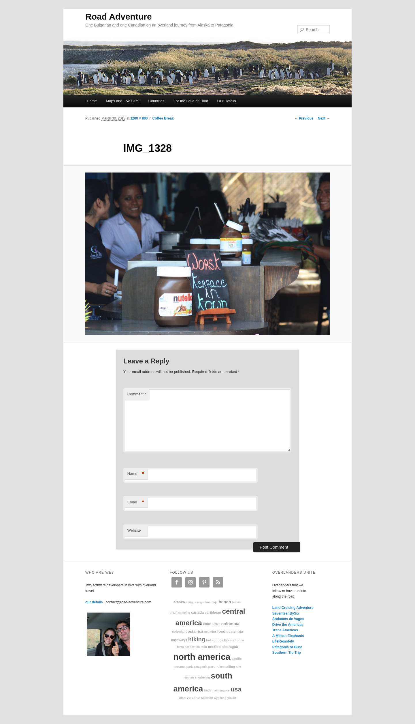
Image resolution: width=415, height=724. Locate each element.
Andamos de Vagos (288, 619)
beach (224, 601)
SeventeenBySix (285, 613)
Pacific (236, 658)
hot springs (214, 640)
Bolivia (236, 602)
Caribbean (213, 613)
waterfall (207, 698)
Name (135, 474)
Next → (324, 118)
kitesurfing (232, 640)
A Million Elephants (288, 636)
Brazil (173, 612)
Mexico (214, 647)
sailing (230, 666)
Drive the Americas (287, 625)
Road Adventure (118, 16)
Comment (136, 394)
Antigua (191, 602)
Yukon (231, 698)
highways (179, 640)
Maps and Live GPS (122, 101)
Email (135, 502)
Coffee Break (163, 118)
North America (201, 657)
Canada (197, 612)
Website (134, 530)
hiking (196, 639)
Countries (156, 101)
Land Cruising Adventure (293, 608)
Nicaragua (230, 647)
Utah (182, 698)
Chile (207, 624)
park (189, 666)
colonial (178, 631)
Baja (215, 602)
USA (236, 689)
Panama (180, 666)
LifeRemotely (283, 641)
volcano (193, 698)
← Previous (304, 118)
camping (184, 612)
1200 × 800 (139, 118)
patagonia (200, 666)
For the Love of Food (190, 101)
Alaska (179, 602)
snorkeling (202, 677)
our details (94, 602)
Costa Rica (194, 631)
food (221, 631)
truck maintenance (216, 690)
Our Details (226, 101)
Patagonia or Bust (287, 647)
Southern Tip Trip (286, 653)
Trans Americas (285, 630)
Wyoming (220, 698)
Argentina (204, 602)
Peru (212, 666)
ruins (219, 666)
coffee (216, 624)
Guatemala (235, 631)
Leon (204, 647)
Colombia (230, 623)
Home (92, 101)
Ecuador (210, 631)
